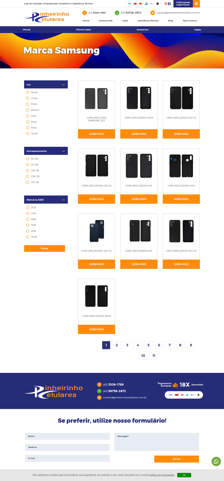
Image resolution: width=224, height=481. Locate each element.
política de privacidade (161, 475)
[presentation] (132, 458)
